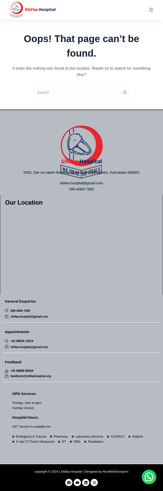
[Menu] (151, 9)
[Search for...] (76, 92)
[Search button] (125, 92)
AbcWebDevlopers (115, 471)
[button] (149, 477)
